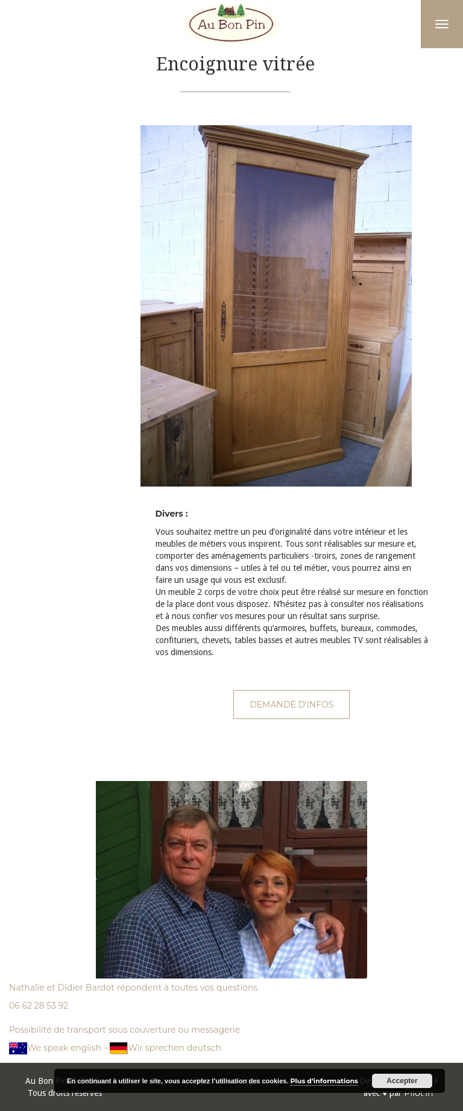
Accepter (401, 1081)
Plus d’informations (324, 1081)
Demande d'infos (291, 704)
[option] (292, 306)
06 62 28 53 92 (38, 1005)
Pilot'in (418, 1093)
